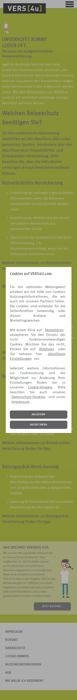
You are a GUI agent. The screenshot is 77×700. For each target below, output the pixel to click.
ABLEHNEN (38, 414)
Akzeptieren (54, 330)
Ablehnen (46, 349)
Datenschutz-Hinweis (28, 397)
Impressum (20, 402)
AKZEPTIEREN (38, 425)
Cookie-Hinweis (40, 387)
